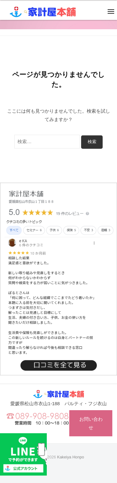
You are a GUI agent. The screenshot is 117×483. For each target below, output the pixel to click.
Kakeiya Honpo (70, 457)
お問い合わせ (91, 423)
